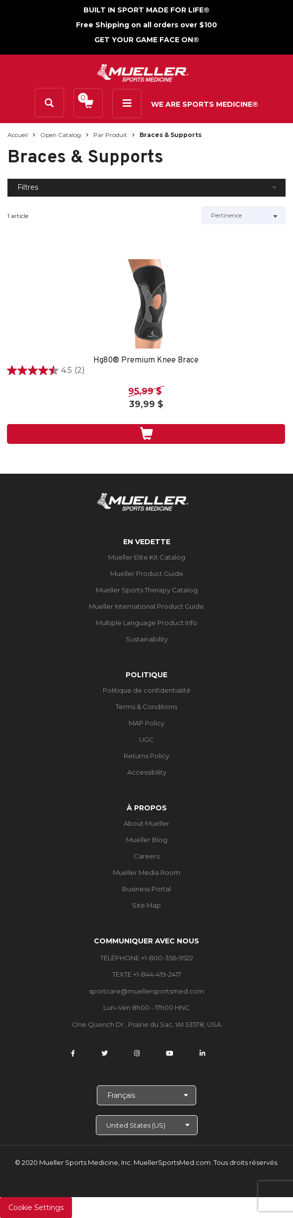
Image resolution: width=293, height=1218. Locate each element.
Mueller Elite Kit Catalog (146, 557)
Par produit (110, 135)
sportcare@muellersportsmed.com (146, 991)
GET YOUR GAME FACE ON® (146, 39)
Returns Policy (146, 756)
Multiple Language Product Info (146, 623)
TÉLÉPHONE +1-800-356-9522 (146, 958)
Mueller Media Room (146, 872)
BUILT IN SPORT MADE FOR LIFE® (146, 9)
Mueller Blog (146, 840)
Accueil (17, 135)
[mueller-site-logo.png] (142, 72)
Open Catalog (60, 135)
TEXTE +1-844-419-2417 (146, 974)
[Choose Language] (146, 1095)
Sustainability (147, 639)
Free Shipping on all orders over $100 (146, 24)
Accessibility (146, 772)
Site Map (146, 905)
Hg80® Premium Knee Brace (146, 360)
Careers (146, 856)
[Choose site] (147, 1125)
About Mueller (146, 823)
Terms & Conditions (146, 707)
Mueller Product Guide (146, 573)
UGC (146, 739)
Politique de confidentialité (147, 690)
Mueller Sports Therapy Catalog (147, 590)
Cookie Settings (36, 1207)
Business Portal (146, 889)
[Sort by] (243, 215)
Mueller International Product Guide (146, 606)
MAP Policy (146, 723)
